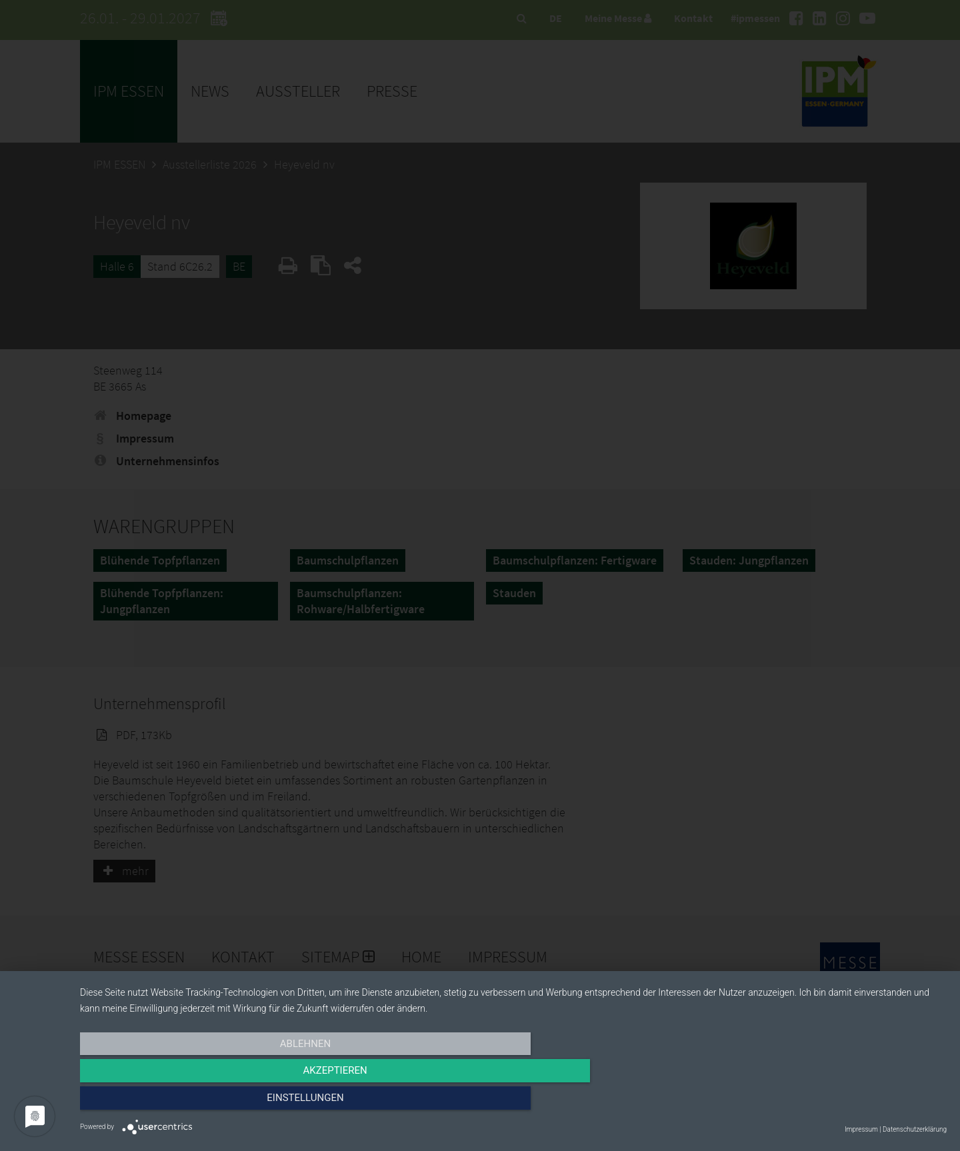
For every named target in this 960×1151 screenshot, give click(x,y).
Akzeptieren (513, 1102)
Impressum (861, 1129)
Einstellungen (816, 1102)
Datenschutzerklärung (915, 1129)
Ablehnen (210, 1102)
